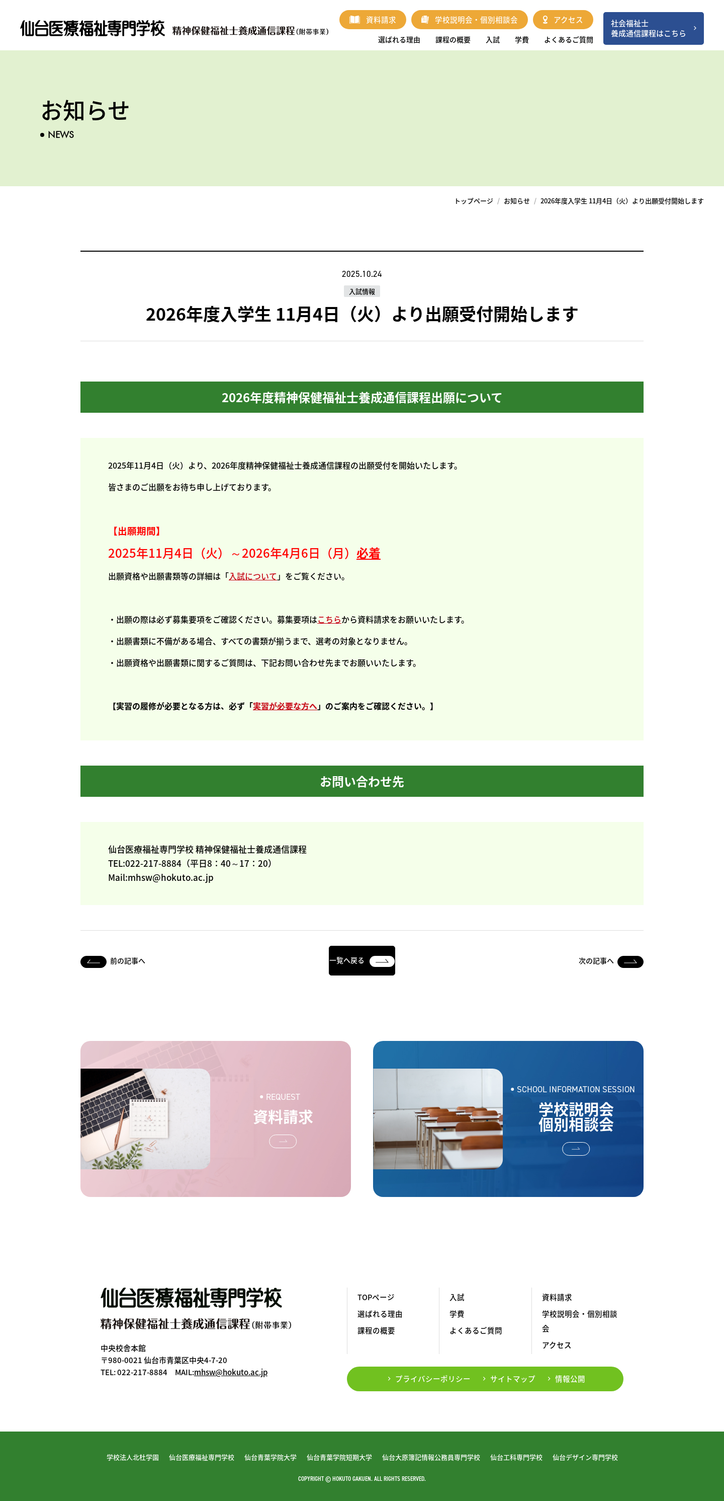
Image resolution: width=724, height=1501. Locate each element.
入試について (253, 576)
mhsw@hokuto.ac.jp (230, 1372)
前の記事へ (127, 960)
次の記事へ (596, 960)
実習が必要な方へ (285, 706)
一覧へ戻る (362, 960)
